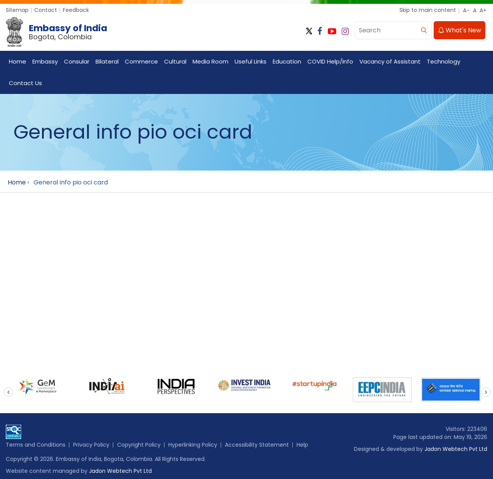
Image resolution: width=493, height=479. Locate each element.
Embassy (45, 61)
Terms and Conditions (35, 445)
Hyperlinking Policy (192, 445)
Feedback (76, 10)
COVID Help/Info (330, 61)
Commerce (141, 61)
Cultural (175, 61)
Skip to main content (427, 10)
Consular (76, 61)
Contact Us (25, 83)
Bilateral (107, 61)
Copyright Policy (139, 445)
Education (287, 61)
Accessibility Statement (257, 445)
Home (17, 61)
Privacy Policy (91, 445)
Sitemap (17, 10)
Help (302, 445)
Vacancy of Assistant (390, 61)
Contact (45, 10)
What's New (459, 30)
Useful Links (251, 61)
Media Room (210, 61)
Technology (443, 61)
